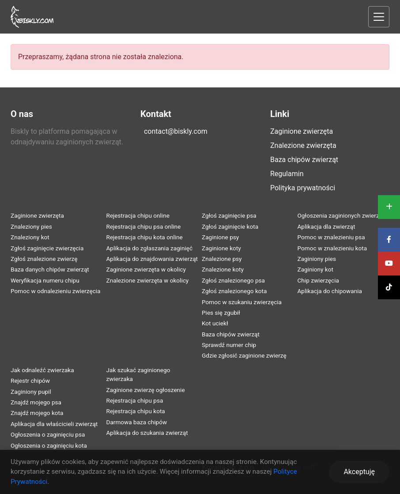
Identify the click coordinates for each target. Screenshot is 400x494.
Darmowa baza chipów (136, 422)
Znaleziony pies (31, 226)
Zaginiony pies (317, 258)
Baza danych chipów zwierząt (50, 269)
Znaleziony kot (30, 237)
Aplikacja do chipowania (330, 290)
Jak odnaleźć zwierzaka (42, 369)
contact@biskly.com (176, 131)
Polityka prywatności (302, 188)
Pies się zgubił (221, 312)
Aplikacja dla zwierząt (326, 226)
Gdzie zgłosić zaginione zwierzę (244, 355)
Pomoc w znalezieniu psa (331, 237)
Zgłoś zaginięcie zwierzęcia (47, 248)
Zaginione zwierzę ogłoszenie (145, 389)
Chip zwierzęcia (318, 280)
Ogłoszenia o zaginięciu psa (48, 434)
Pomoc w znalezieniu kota (332, 248)
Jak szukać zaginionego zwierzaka (138, 374)
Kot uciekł (215, 323)
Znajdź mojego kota (37, 412)
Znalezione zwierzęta (303, 145)
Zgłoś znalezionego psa (233, 280)
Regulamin (287, 174)
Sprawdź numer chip (229, 344)
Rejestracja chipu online (138, 215)
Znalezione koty (223, 269)
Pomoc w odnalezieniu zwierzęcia (56, 290)
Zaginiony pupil (31, 391)
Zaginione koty (221, 248)
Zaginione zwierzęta (301, 131)
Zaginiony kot (315, 269)
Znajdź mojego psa (36, 402)
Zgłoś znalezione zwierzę (44, 258)
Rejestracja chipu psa (134, 400)
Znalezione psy (222, 258)
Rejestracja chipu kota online (144, 237)
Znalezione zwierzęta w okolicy (147, 280)
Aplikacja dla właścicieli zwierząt (54, 423)
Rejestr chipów (30, 380)
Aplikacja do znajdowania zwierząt (152, 258)
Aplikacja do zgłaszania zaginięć (149, 248)
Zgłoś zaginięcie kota (230, 226)
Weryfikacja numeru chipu (45, 280)
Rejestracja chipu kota (135, 411)
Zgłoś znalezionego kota (234, 290)
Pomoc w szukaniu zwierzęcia (242, 301)
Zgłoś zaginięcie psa (229, 215)
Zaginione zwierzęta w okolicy (146, 269)
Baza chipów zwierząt (304, 159)
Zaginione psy (220, 237)
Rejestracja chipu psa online (143, 226)
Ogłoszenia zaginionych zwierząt (341, 215)
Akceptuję (359, 472)
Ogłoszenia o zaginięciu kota (49, 445)
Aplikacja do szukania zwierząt (147, 432)
